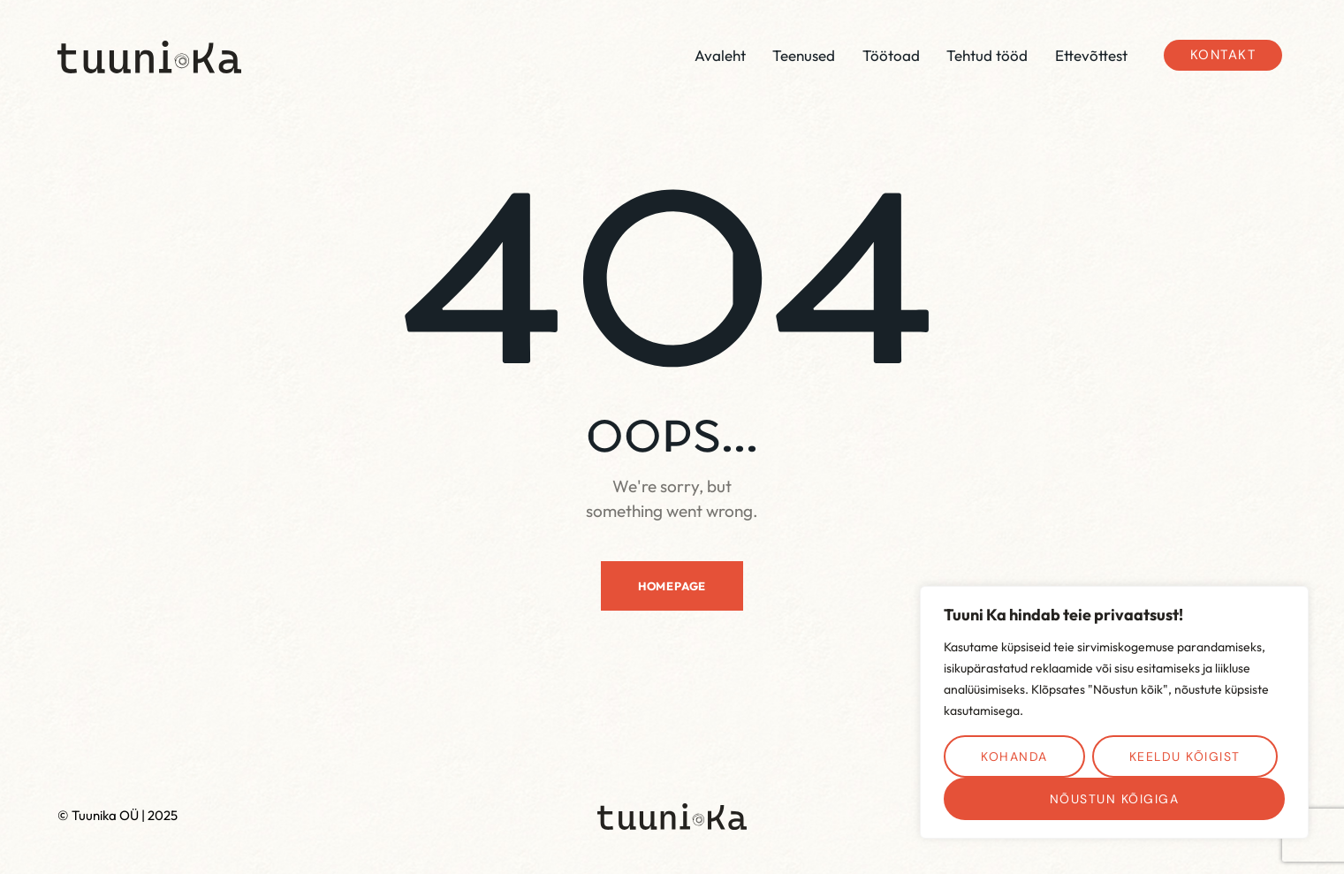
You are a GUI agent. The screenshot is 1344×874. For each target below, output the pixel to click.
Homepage (672, 586)
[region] (1114, 712)
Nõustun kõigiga (1115, 799)
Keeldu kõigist (1185, 756)
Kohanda (1014, 756)
